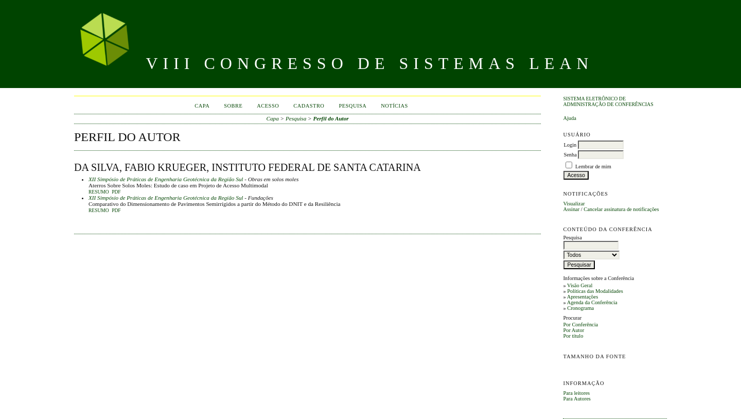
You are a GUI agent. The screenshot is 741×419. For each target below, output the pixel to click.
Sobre (233, 106)
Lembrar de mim (593, 166)
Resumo (99, 192)
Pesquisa (352, 106)
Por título (573, 336)
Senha (569, 155)
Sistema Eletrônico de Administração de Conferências (608, 101)
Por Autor (573, 330)
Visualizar (574, 203)
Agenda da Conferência (592, 302)
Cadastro (308, 106)
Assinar (571, 209)
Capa (202, 106)
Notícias (394, 106)
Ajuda (569, 118)
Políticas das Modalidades (595, 291)
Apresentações (582, 297)
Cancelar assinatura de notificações (621, 209)
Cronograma (580, 308)
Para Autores (576, 398)
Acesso (268, 106)
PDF (116, 192)
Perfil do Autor (330, 118)
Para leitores (576, 393)
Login (569, 145)
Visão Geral (579, 285)
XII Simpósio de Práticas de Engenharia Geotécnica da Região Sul (166, 179)
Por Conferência (580, 324)
